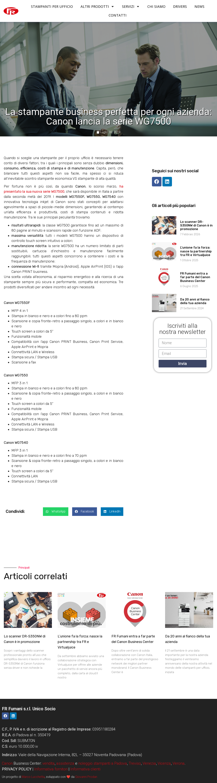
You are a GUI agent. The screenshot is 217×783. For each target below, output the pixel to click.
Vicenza (164, 763)
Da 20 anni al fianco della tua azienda (195, 301)
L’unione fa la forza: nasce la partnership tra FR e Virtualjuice (196, 251)
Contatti (118, 15)
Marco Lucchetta (33, 777)
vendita (48, 763)
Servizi (131, 6)
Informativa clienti (85, 769)
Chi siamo (156, 6)
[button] (55, 511)
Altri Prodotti (97, 6)
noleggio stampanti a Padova (102, 763)
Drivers (180, 6)
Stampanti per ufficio (52, 6)
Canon (7, 763)
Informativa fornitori (51, 769)
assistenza (65, 763)
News (199, 6)
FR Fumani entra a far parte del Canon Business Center (195, 277)
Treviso (135, 763)
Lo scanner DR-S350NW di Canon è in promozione (196, 225)
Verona (179, 763)
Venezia (149, 763)
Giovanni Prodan (86, 777)
